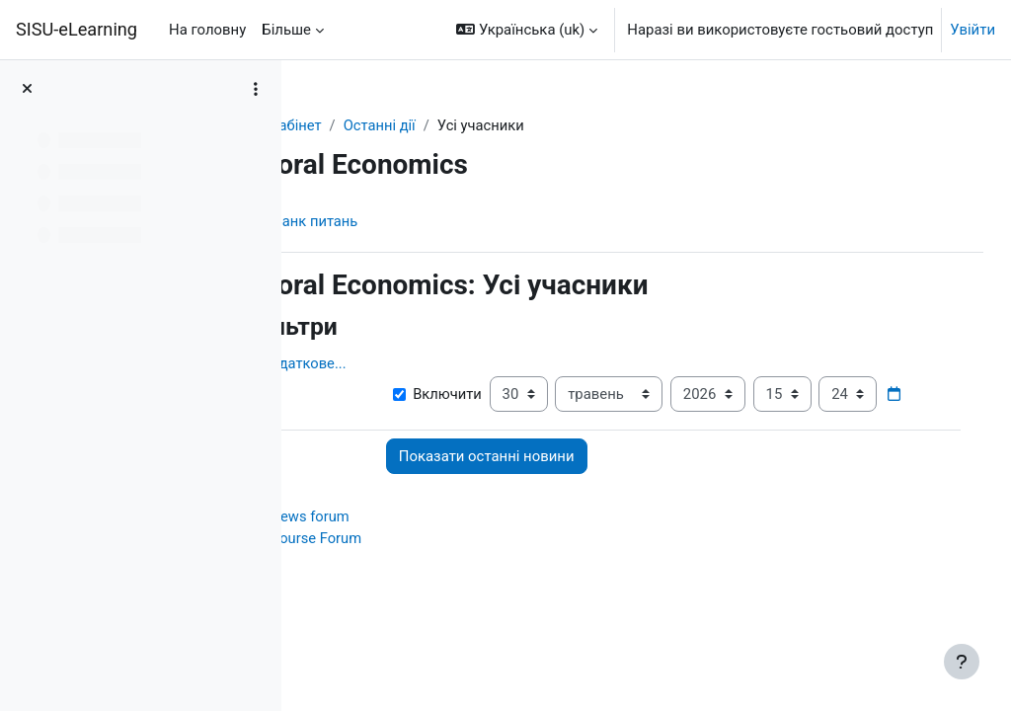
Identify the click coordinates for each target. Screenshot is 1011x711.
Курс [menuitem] (352, 221)
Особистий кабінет (384, 125)
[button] (526, 29)
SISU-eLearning (76, 29)
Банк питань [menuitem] (443, 221)
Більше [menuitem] (286, 30)
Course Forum (443, 579)
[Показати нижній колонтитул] (961, 661)
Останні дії (507, 125)
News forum (437, 556)
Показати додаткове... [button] (397, 363)
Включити (528, 394)
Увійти (972, 30)
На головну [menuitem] (207, 30)
